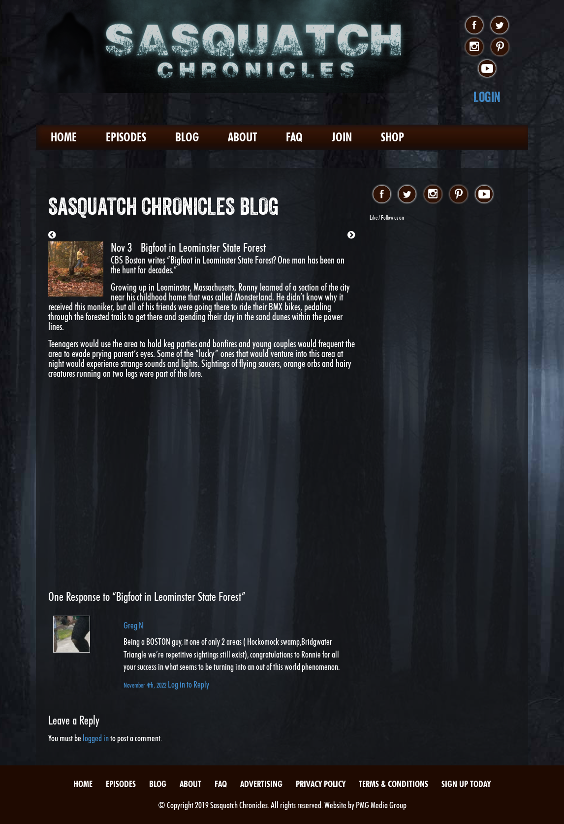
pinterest (499, 47)
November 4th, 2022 (146, 685)
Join (342, 137)
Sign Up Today (466, 784)
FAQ (294, 137)
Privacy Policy (320, 784)
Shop (392, 137)
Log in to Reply (188, 684)
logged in (96, 738)
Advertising (261, 784)
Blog (187, 137)
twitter (499, 25)
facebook (474, 25)
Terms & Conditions (393, 784)
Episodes (126, 137)
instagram (474, 47)
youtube (487, 69)
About (242, 137)
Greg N (133, 625)
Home (64, 137)
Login (487, 96)
